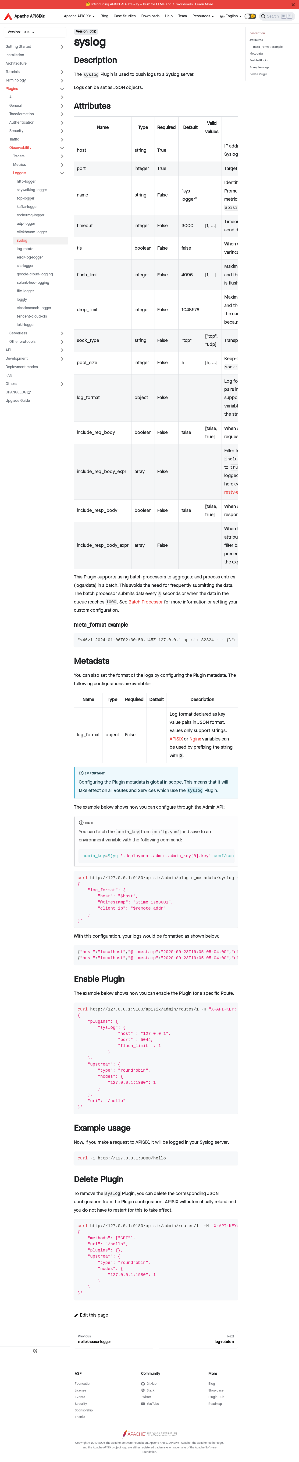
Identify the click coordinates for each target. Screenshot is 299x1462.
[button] (250, 16)
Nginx (195, 739)
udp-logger (26, 224)
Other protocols (22, 342)
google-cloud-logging (35, 274)
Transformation (21, 114)
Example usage (259, 67)
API (8, 350)
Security (16, 131)
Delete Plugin (258, 74)
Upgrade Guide (18, 401)
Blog (104, 16)
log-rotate (25, 249)
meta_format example (268, 47)
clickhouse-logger (32, 232)
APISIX (176, 739)
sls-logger (25, 266)
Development (17, 358)
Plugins (12, 89)
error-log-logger (30, 257)
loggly (22, 299)
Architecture (16, 63)
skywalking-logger (32, 190)
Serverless (18, 333)
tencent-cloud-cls (32, 316)
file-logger (25, 291)
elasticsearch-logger (34, 308)
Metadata (256, 54)
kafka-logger (27, 207)
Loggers (19, 173)
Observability (20, 148)
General (15, 106)
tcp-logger (25, 198)
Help (169, 16)
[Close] (293, 4)
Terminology (16, 80)
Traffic (14, 139)
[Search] (277, 16)
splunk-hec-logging (33, 283)
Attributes (256, 40)
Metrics (19, 165)
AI (11, 97)
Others (11, 384)
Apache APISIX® (77, 16)
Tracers (19, 156)
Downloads (150, 16)
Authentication (21, 122)
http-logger (26, 181)
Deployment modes (22, 367)
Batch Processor (145, 602)
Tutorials (13, 72)
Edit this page (91, 1315)
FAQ (9, 375)
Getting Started (18, 46)
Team (182, 16)
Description (257, 33)
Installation (15, 55)
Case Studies (125, 16)
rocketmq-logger (30, 215)
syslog (22, 240)
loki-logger (26, 325)
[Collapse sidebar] (35, 1351)
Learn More (204, 4)
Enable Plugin (258, 60)
